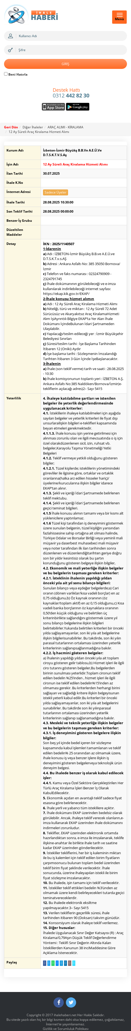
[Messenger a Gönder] (54, 953)
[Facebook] (59, 993)
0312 (71, 93)
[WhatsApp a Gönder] (50, 953)
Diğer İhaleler (33, 127)
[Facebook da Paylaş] (42, 953)
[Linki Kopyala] (71, 953)
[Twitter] (71, 993)
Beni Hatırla (15, 74)
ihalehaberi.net (65, 1005)
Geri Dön (11, 127)
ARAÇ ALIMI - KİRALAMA (65, 127)
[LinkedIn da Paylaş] (63, 953)
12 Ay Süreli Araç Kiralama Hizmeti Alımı (39, 131)
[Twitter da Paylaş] (46, 953)
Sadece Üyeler (53, 187)
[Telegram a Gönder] (58, 953)
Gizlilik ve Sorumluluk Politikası (65, 1019)
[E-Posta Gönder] (67, 953)
